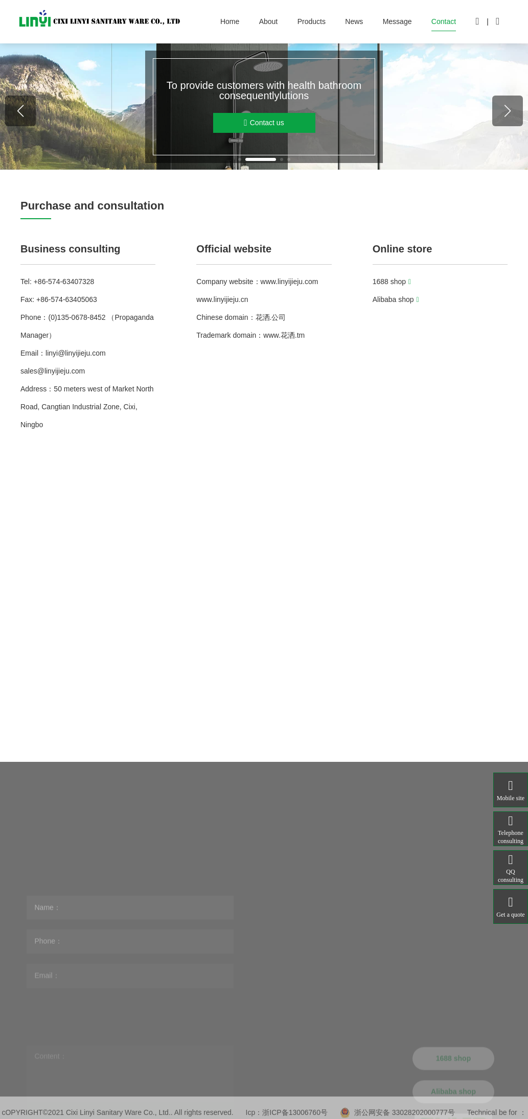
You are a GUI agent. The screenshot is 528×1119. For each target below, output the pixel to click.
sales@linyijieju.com (52, 371)
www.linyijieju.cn (222, 299)
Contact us (264, 123)
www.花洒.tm (284, 335)
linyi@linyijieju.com (75, 353)
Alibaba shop (396, 299)
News (354, 21)
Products (311, 21)
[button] (239, 159)
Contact (443, 21)
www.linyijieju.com (289, 281)
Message (397, 21)
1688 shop (392, 281)
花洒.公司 (271, 317)
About (268, 21)
